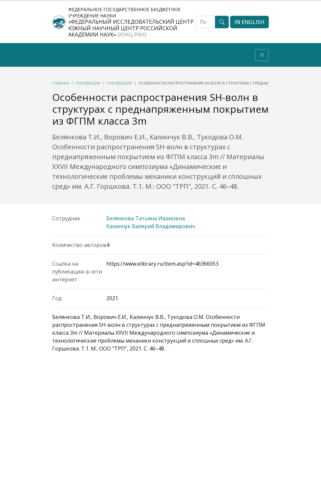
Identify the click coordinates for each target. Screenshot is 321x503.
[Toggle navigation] (262, 55)
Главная (60, 83)
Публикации (87, 83)
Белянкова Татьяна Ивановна (145, 218)
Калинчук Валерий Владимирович (150, 226)
